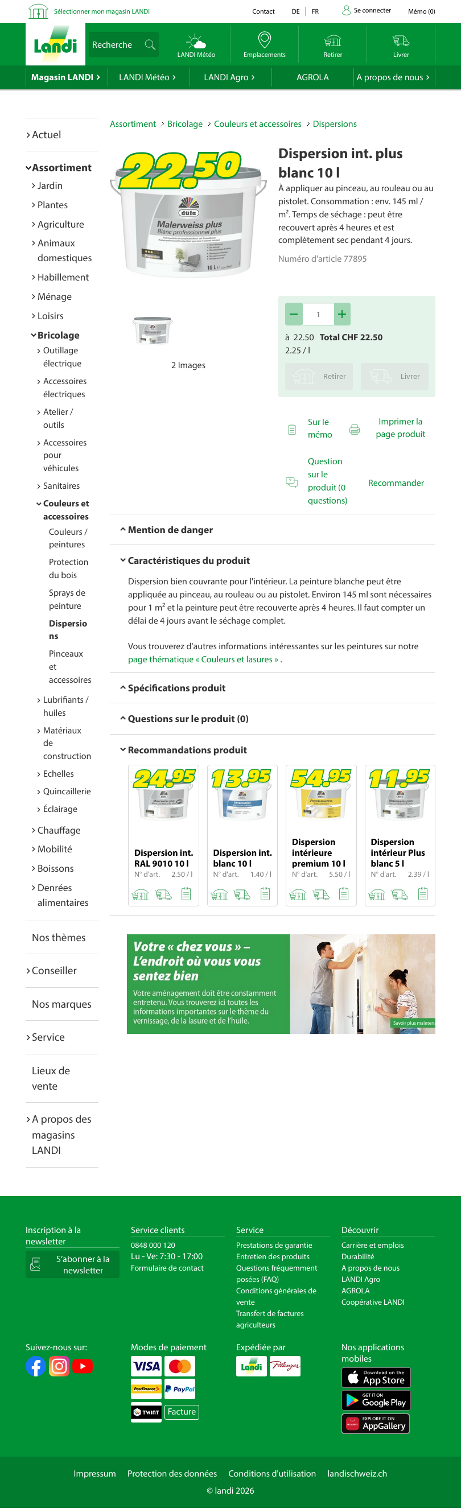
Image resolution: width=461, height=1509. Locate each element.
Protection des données (172, 1473)
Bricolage (59, 334)
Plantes (53, 204)
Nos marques (62, 1004)
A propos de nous (389, 77)
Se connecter (372, 10)
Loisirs (51, 315)
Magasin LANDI (62, 77)
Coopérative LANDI (373, 1302)
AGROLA (313, 77)
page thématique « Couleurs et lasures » (203, 659)
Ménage (55, 296)
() (421, 11)
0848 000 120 (153, 1245)
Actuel (46, 134)
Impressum (95, 1473)
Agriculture (61, 223)
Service (48, 1037)
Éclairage (60, 809)
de (296, 11)
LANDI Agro (226, 77)
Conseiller (54, 970)
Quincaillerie (67, 791)
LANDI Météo (144, 77)
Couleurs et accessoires (257, 124)
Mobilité (55, 848)
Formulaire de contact (167, 1268)
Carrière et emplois (372, 1245)
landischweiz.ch (358, 1473)
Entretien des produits (273, 1256)
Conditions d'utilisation (272, 1473)
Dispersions (335, 124)
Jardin (50, 185)
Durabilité (357, 1256)
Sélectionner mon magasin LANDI (102, 11)
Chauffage (59, 829)
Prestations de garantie (274, 1245)
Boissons (56, 868)
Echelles (58, 774)
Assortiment (62, 167)
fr (315, 11)
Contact (263, 11)
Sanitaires (61, 486)
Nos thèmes (59, 937)
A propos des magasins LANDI (62, 1134)
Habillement (63, 276)
